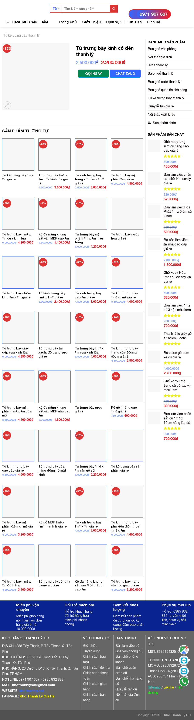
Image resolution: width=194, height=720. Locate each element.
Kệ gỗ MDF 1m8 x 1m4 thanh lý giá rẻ (52, 524)
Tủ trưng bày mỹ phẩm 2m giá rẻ (123, 177)
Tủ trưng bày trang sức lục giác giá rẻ (125, 583)
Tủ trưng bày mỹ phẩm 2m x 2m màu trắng (89, 238)
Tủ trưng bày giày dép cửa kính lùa (15, 350)
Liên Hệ (153, 22)
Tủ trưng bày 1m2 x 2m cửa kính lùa (16, 236)
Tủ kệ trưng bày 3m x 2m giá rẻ (18, 177)
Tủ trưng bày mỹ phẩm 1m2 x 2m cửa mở (17, 411)
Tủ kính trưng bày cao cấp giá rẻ (15, 468)
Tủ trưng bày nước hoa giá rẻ (125, 236)
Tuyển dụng (91, 651)
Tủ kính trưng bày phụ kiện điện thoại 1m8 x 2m (125, 526)
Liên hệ (168, 687)
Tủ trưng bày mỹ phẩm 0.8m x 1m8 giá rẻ (17, 526)
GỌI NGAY (93, 73)
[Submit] (114, 8)
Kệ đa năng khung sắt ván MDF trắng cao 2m (88, 585)
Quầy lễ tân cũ (126, 689)
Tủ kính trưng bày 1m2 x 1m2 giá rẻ (51, 295)
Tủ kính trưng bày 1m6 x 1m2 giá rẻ (124, 295)
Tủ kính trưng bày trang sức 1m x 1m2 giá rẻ (89, 179)
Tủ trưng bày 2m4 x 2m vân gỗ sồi (89, 468)
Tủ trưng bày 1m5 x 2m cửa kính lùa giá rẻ (53, 179)
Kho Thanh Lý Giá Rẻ (37, 696)
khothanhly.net (31, 691)
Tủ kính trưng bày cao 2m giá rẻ (88, 295)
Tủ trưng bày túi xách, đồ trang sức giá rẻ (52, 352)
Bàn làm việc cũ (127, 645)
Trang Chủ (67, 22)
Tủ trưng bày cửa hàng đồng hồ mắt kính (52, 470)
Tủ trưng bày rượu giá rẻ (88, 409)
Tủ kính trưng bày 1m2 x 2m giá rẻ (88, 524)
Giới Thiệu (91, 22)
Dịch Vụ (114, 22)
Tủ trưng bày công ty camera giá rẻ (54, 583)
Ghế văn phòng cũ (128, 651)
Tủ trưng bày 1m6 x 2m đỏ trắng (16, 583)
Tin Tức (135, 22)
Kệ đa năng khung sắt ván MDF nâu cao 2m (54, 411)
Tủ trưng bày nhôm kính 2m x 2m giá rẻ (16, 295)
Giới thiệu (90, 645)
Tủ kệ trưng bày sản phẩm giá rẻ (126, 468)
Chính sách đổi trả (96, 667)
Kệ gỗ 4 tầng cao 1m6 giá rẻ (124, 409)
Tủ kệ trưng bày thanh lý (21, 35)
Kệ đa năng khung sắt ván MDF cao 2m (53, 236)
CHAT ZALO (125, 73)
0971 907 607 (154, 14)
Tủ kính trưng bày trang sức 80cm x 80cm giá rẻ (124, 352)
